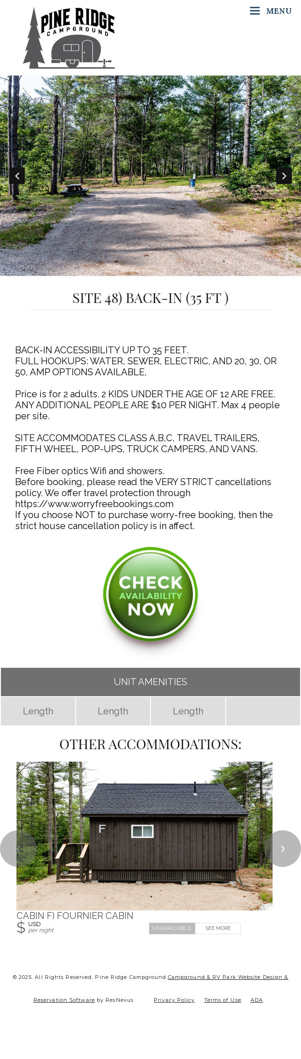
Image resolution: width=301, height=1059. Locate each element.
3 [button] (136, 271)
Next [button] (284, 175)
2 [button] (123, 271)
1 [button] (109, 271)
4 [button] (150, 271)
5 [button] (164, 271)
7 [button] (191, 271)
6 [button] (178, 271)
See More (218, 928)
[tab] (109, 271)
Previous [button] (17, 175)
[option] (150, 176)
